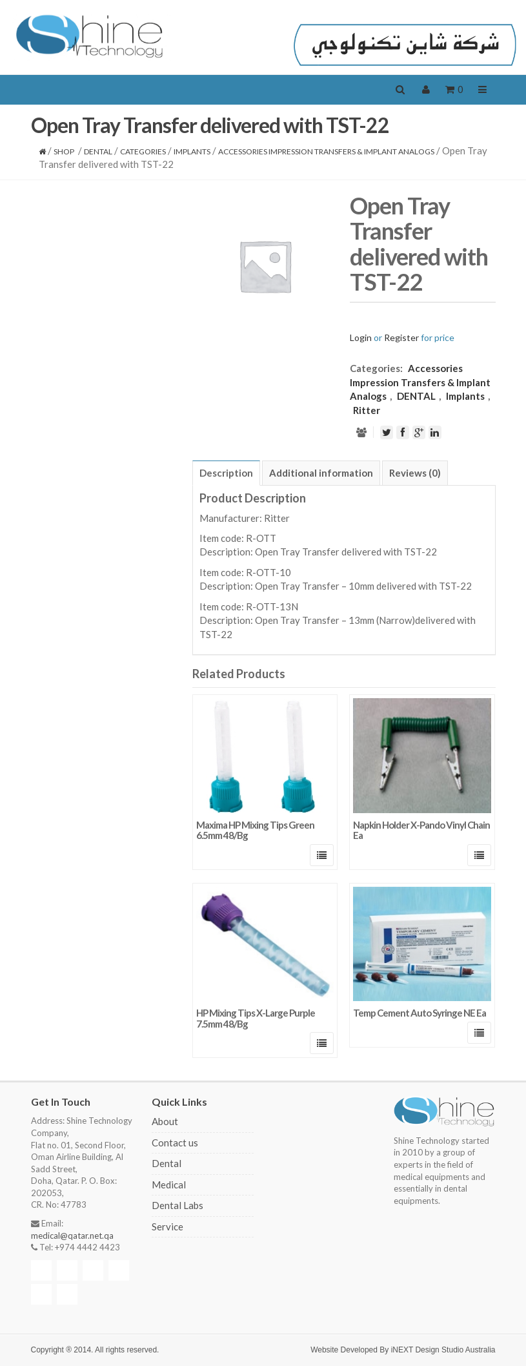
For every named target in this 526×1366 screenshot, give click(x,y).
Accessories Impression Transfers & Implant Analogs (326, 151)
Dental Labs (177, 1205)
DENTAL (98, 151)
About (165, 1121)
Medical (169, 1184)
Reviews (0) (415, 473)
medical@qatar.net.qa (72, 1235)
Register (401, 337)
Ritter (366, 410)
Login (361, 337)
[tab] (226, 473)
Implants (192, 151)
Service (167, 1226)
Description (226, 473)
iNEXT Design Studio (427, 1349)
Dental (166, 1163)
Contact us (175, 1142)
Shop (64, 151)
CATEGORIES (143, 151)
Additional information (321, 473)
